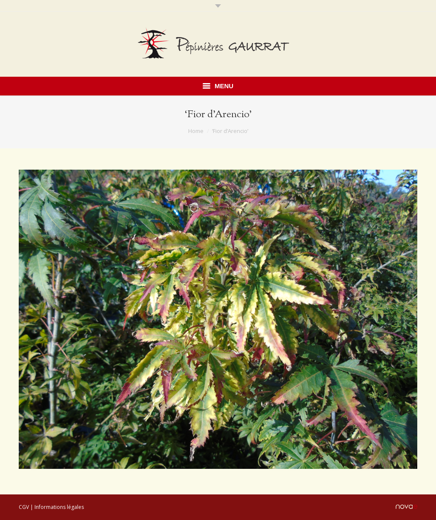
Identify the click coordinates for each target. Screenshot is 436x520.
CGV (24, 507)
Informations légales (59, 507)
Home (196, 131)
